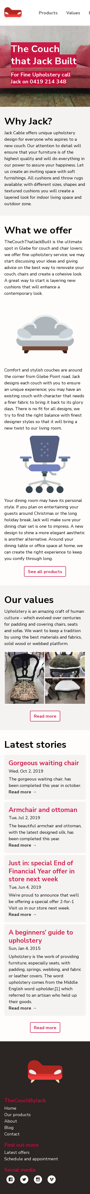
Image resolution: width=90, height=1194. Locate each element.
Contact (12, 1134)
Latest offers (17, 1152)
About (10, 1121)
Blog (9, 1127)
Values (73, 13)
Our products (17, 1115)
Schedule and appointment (31, 1159)
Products (48, 13)
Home (10, 1108)
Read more (45, 716)
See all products (45, 572)
